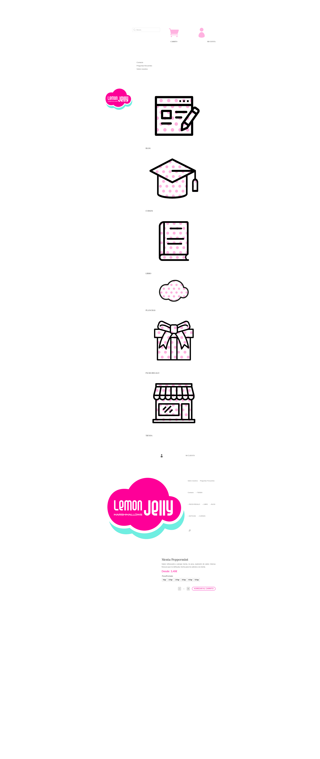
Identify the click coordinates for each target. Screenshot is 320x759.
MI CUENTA (211, 41)
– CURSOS (201, 516)
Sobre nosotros (193, 481)
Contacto (191, 492)
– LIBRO (205, 504)
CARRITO (173, 41)
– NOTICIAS (192, 516)
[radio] (164, 579)
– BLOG (212, 504)
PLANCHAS (150, 310)
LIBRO (148, 273)
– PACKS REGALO (194, 504)
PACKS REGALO (152, 373)
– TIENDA (199, 492)
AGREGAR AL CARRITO (204, 589)
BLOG (148, 148)
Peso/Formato (167, 576)
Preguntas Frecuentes (207, 481)
